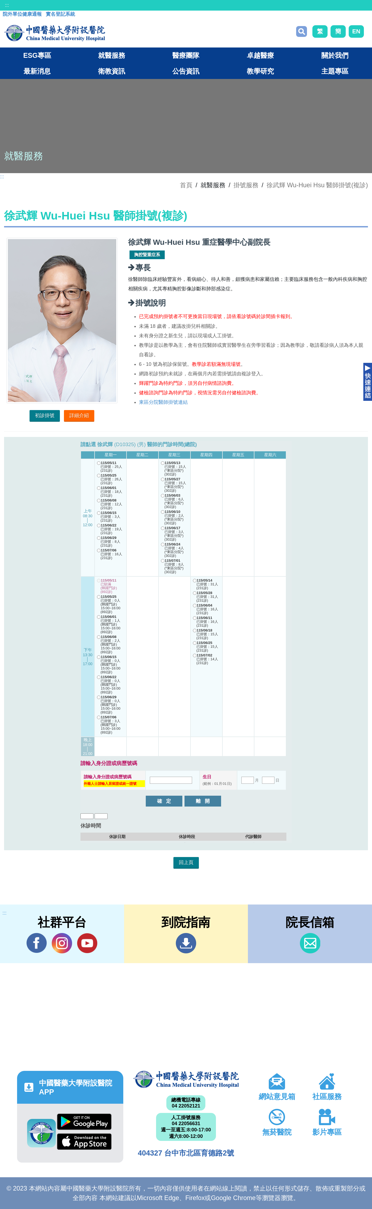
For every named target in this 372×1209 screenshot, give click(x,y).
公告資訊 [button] (185, 71)
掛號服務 (246, 185)
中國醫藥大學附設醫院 (186, 1079)
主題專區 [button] (334, 71)
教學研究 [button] (260, 71)
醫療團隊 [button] (185, 55)
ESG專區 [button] (37, 55)
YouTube (87, 943)
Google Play (84, 1121)
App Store (84, 1141)
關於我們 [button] (334, 55)
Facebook (37, 943)
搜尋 (301, 31)
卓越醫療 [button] (260, 55)
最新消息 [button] (37, 71)
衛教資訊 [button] (111, 71)
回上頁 (186, 862)
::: (7, 5)
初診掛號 (44, 415)
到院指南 (186, 943)
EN (356, 31)
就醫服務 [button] (111, 55)
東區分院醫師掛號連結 (163, 402)
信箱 (310, 943)
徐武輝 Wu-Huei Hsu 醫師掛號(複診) (317, 185)
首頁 (186, 185)
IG (62, 943)
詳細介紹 (79, 415)
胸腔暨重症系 (147, 254)
